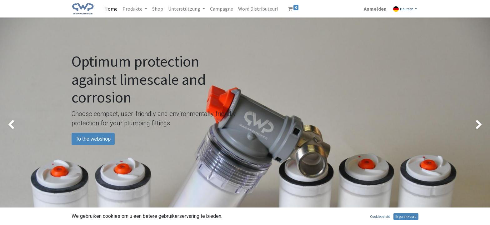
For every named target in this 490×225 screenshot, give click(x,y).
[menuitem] (111, 8)
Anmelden (375, 9)
